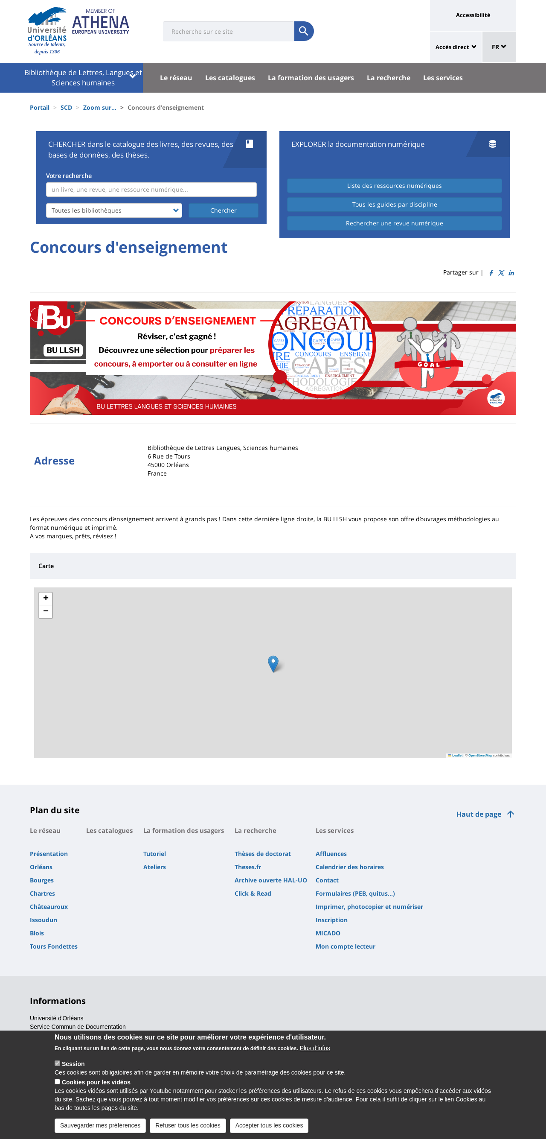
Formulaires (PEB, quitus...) (355, 893)
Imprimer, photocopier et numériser (369, 906)
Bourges (42, 880)
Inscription (332, 920)
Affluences (331, 854)
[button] (273, 664)
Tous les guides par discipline (394, 204)
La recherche (388, 77)
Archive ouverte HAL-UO (271, 880)
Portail (39, 107)
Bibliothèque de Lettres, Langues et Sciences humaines (83, 77)
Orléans (41, 867)
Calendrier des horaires (350, 867)
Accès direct (452, 47)
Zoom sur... (99, 107)
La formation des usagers (311, 77)
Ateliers (154, 867)
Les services (443, 77)
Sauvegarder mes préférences (100, 1125)
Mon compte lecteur (345, 946)
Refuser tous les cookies (188, 1125)
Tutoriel (154, 854)
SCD (66, 107)
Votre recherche (69, 176)
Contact (327, 880)
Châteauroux (49, 906)
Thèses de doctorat (263, 854)
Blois (37, 933)
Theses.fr (248, 867)
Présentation (49, 854)
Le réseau (176, 77)
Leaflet (455, 755)
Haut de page (478, 814)
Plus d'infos (315, 1048)
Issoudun (43, 920)
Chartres (42, 893)
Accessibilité (473, 15)
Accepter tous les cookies (269, 1125)
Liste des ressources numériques (394, 185)
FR (499, 47)
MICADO (328, 933)
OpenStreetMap (480, 755)
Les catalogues (230, 77)
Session (73, 1063)
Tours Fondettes (54, 946)
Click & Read (253, 893)
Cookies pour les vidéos (96, 1082)
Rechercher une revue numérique (394, 223)
